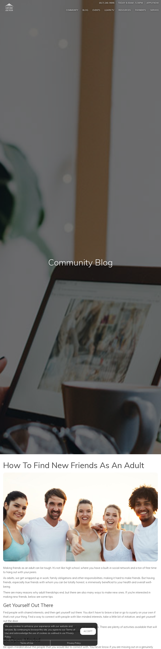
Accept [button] (88, 631)
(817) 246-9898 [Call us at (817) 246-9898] (106, 3)
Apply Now (153, 3)
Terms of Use (26, 643)
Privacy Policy (74, 643)
